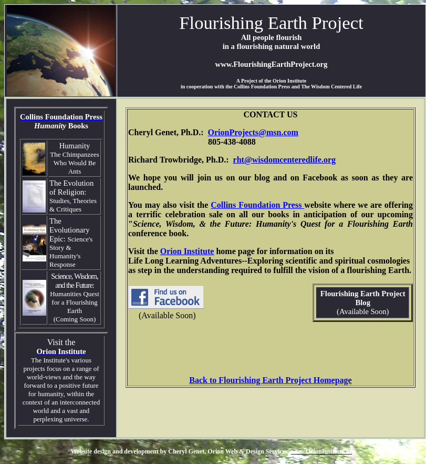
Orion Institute (187, 251)
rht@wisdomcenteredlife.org (284, 159)
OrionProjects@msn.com (253, 132)
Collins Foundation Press (257, 204)
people (263, 37)
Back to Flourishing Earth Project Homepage (270, 380)
